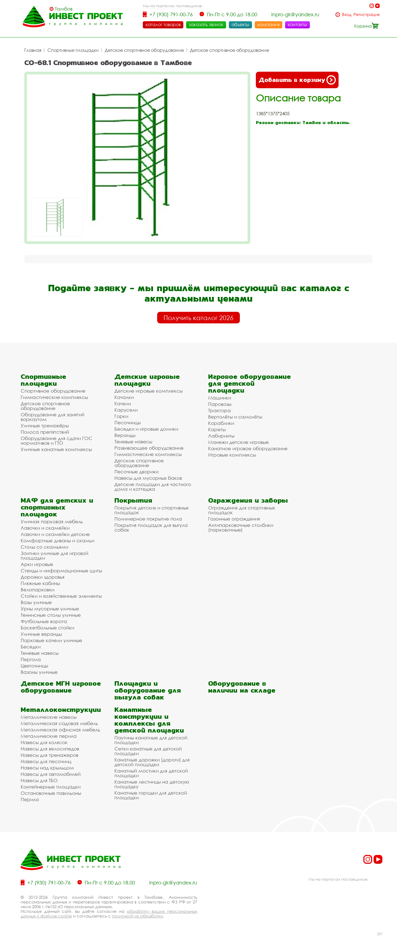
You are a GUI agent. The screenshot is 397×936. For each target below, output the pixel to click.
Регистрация (366, 14)
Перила (30, 799)
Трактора (219, 410)
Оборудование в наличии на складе (241, 687)
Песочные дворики (136, 471)
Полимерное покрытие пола (148, 518)
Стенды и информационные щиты (61, 570)
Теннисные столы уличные (51, 615)
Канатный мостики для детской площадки (151, 773)
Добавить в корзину (297, 80)
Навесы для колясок (44, 742)
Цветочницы (34, 665)
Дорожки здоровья (43, 577)
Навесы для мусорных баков (148, 478)
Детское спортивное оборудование (144, 50)
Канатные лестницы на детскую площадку (151, 784)
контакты (297, 24)
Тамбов (64, 9)
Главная (32, 50)
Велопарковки (37, 589)
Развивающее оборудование (149, 448)
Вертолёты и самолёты (235, 416)
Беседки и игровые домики (146, 429)
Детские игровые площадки (147, 380)
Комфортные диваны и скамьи (57, 540)
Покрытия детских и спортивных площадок (151, 510)
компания (268, 24)
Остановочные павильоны (51, 793)
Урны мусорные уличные (50, 608)
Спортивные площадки (73, 50)
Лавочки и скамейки (45, 527)
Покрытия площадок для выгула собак (151, 527)
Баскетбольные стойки (47, 627)
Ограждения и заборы (248, 500)
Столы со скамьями (44, 547)
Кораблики (221, 423)
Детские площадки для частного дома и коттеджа (152, 486)
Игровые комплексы (232, 454)
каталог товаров (163, 24)
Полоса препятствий (45, 432)
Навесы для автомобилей (51, 774)
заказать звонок (206, 24)
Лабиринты (221, 435)
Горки (121, 416)
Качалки (124, 397)
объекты (240, 24)
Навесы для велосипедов (50, 748)
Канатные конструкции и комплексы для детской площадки (149, 720)
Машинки (219, 397)
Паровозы (219, 404)
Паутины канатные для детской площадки (150, 740)
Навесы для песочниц (46, 761)
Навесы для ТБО (39, 780)
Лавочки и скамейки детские (55, 534)
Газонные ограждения (234, 518)
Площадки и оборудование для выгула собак (147, 690)
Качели (122, 403)
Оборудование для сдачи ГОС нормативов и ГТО (56, 440)
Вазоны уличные (39, 672)
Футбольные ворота (44, 621)
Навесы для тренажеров (49, 755)
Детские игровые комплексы (148, 390)
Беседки (31, 646)
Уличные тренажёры (45, 425)
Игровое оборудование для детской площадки (249, 383)
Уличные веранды (41, 634)
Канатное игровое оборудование (248, 448)
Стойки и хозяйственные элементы (61, 596)
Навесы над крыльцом (47, 767)
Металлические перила (49, 736)
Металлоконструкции (61, 709)
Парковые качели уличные (51, 640)
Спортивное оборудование (53, 390)
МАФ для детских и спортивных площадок (57, 507)
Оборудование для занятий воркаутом (52, 417)
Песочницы (127, 422)
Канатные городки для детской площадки (150, 795)
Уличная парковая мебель (52, 521)
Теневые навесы (133, 441)
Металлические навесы (48, 717)
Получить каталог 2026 (198, 317)
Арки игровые (37, 564)
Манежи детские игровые (238, 442)
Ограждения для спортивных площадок (241, 510)
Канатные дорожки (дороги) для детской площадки (152, 762)
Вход (347, 14)
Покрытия (133, 500)
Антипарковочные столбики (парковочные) (240, 527)
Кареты (217, 429)
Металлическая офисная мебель (60, 729)
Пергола (31, 659)
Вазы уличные (36, 602)
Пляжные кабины (40, 583)
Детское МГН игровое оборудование (61, 687)
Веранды (124, 435)
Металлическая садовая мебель (59, 723)
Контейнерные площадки (51, 786)
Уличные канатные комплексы (56, 449)
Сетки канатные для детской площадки (148, 751)
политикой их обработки (137, 915)
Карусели (126, 409)
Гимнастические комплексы (54, 397)
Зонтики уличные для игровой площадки (54, 555)
